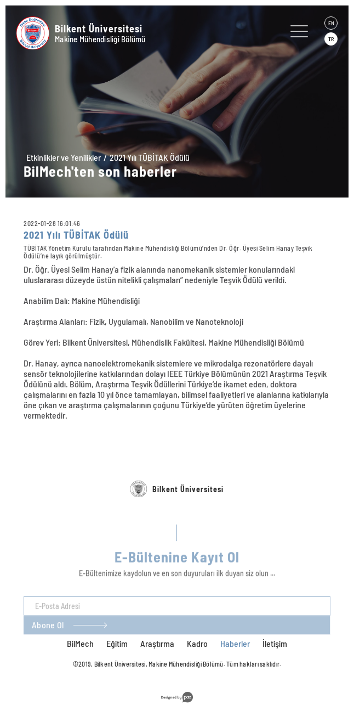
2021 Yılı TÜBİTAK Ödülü (150, 157)
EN (331, 23)
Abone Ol (48, 638)
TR (331, 39)
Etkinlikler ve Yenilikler (63, 157)
